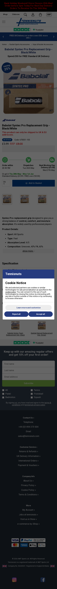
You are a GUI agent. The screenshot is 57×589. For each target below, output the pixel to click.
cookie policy (10, 292)
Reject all (16, 314)
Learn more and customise (29, 308)
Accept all (40, 314)
